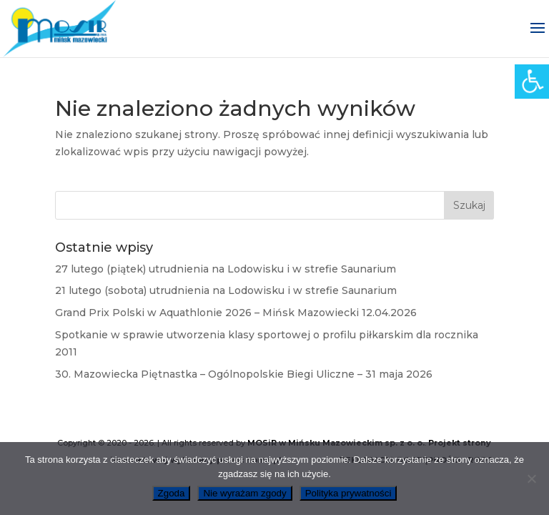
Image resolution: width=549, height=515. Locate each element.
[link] (532, 81)
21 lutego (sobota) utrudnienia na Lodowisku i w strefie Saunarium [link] (226, 290)
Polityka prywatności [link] (348, 493)
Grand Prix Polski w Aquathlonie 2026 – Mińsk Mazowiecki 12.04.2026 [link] (236, 312)
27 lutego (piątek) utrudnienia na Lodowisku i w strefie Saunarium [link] (225, 269)
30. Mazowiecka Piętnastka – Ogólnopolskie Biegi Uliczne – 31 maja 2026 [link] (243, 374)
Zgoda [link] (171, 493)
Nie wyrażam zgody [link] (244, 493)
